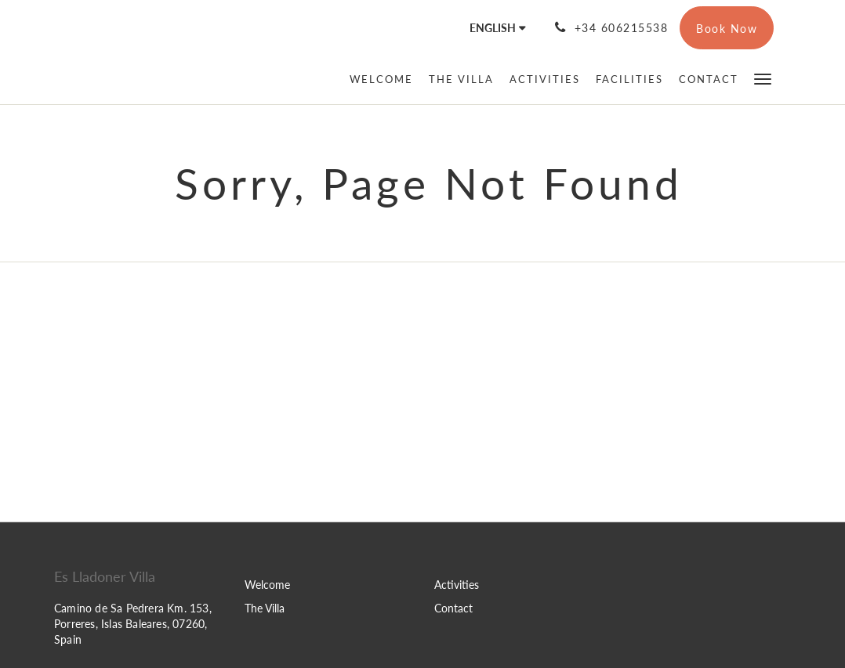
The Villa (265, 608)
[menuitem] (385, 79)
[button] (762, 78)
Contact (453, 608)
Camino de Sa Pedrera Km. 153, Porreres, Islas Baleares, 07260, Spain (133, 623)
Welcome (267, 584)
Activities (456, 584)
